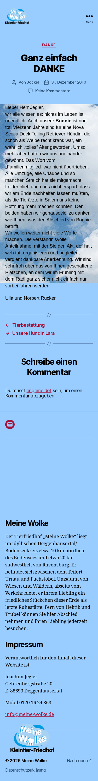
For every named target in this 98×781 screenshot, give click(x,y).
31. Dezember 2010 (68, 82)
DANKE (49, 45)
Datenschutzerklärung (25, 770)
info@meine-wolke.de (29, 715)
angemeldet (39, 390)
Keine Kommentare (52, 90)
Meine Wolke (34, 760)
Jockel (33, 82)
